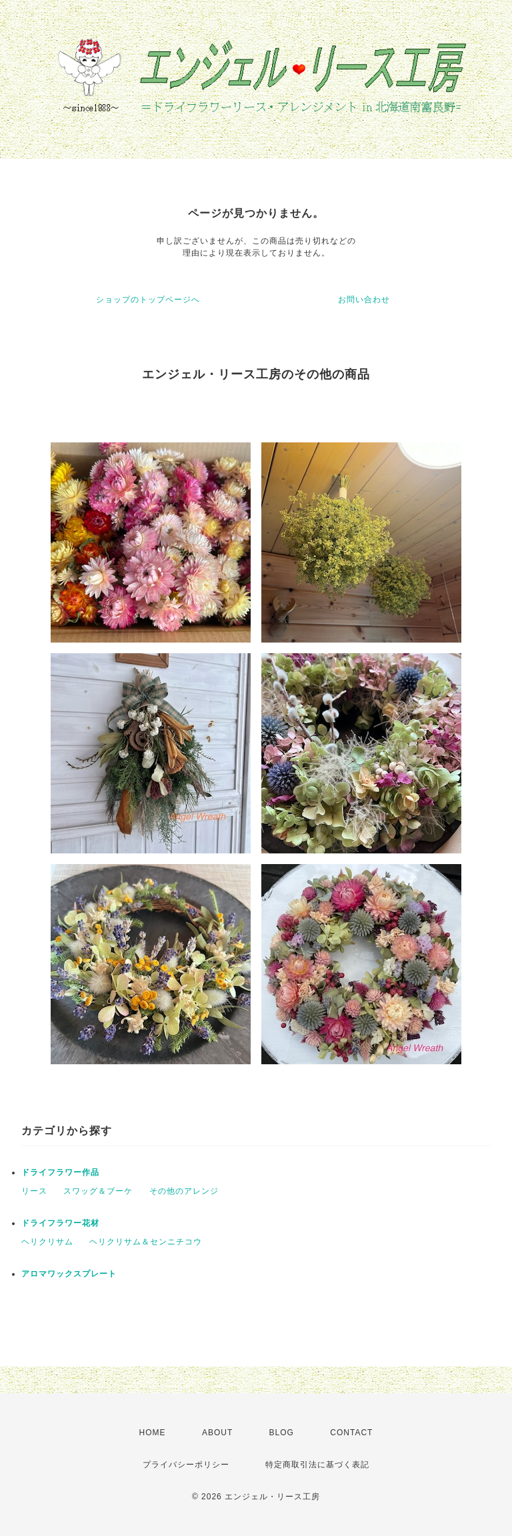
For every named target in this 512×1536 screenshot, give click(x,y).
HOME (152, 1432)
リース (34, 1191)
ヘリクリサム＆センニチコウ (145, 1241)
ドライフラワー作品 (60, 1172)
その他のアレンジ (184, 1191)
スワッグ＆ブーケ (98, 1191)
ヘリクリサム (47, 1241)
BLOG (281, 1432)
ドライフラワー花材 (60, 1223)
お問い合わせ (364, 299)
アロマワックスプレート (69, 1273)
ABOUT (217, 1432)
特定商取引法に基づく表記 (317, 1464)
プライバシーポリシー (186, 1464)
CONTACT (351, 1432)
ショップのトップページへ (148, 299)
